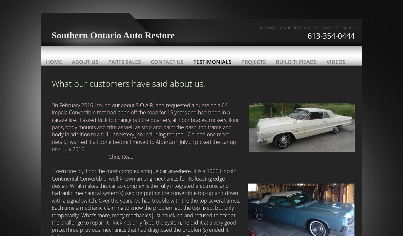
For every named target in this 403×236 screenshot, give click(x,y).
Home (54, 62)
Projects (253, 62)
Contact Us (167, 62)
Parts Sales (124, 62)
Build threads (296, 62)
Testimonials (212, 62)
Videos (336, 62)
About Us (85, 62)
